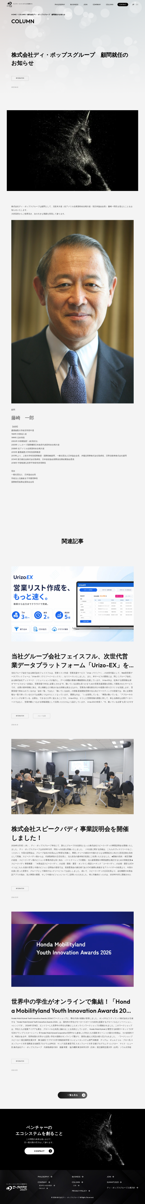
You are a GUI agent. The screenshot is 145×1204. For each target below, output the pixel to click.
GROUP (42, 1188)
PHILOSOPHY (60, 4)
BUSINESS (74, 4)
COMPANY (97, 4)
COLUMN (109, 4)
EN (137, 4)
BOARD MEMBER (45, 1185)
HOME (13, 14)
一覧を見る (76, 1099)
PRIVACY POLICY (79, 1191)
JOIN (85, 4)
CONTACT (122, 4)
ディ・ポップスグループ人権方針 (121, 1187)
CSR (74, 1185)
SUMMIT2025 (113, 1182)
